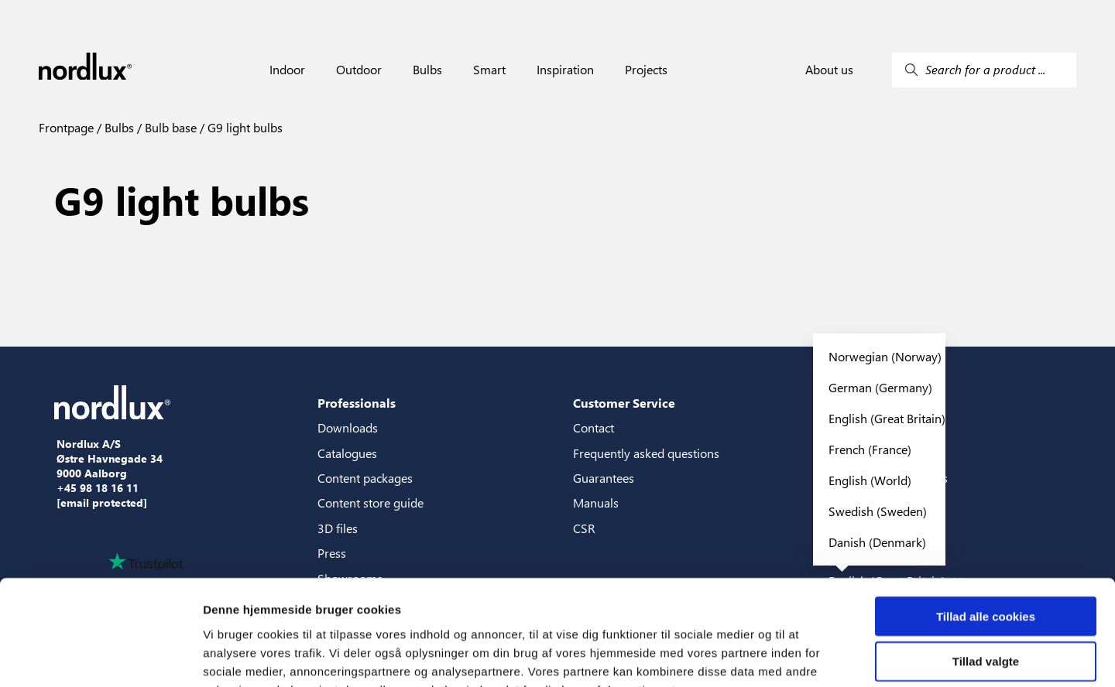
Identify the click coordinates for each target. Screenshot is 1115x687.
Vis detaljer (805, 656)
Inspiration (565, 70)
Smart (489, 70)
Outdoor (359, 70)
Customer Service (624, 403)
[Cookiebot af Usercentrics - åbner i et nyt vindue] (100, 656)
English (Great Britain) (887, 418)
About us (829, 70)
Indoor (287, 70)
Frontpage (66, 127)
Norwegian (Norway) (885, 356)
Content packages (365, 478)
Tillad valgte (985, 565)
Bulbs (427, 70)
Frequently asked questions (646, 453)
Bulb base (169, 127)
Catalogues (347, 453)
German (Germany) (880, 387)
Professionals (356, 403)
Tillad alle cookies (985, 520)
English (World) (870, 480)
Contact (593, 427)
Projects (646, 70)
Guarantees (603, 478)
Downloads (347, 427)
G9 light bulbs (243, 127)
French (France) (870, 449)
